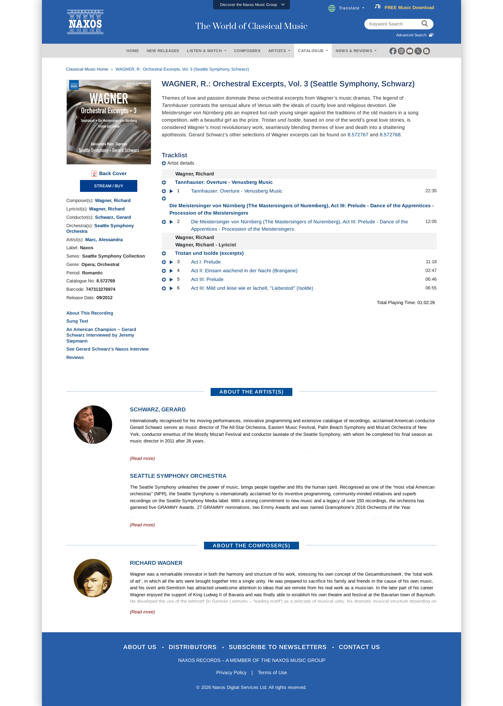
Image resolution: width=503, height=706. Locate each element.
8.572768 (390, 134)
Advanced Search (414, 35)
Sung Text (77, 321)
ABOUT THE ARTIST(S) (251, 392)
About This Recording (89, 313)
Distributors (194, 647)
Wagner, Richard (113, 200)
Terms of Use (272, 672)
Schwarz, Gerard (113, 217)
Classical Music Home (87, 69)
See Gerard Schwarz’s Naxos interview (107, 349)
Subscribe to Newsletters (279, 647)
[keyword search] (424, 24)
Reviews (75, 357)
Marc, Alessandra (104, 239)
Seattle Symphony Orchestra (178, 476)
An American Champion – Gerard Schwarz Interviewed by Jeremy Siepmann (101, 335)
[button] (251, 4)
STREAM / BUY (108, 185)
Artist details (180, 163)
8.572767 (358, 134)
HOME (132, 51)
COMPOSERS (247, 51)
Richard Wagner (156, 563)
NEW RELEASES (163, 51)
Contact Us (359, 647)
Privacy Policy (231, 672)
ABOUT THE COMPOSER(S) (251, 545)
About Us (141, 647)
